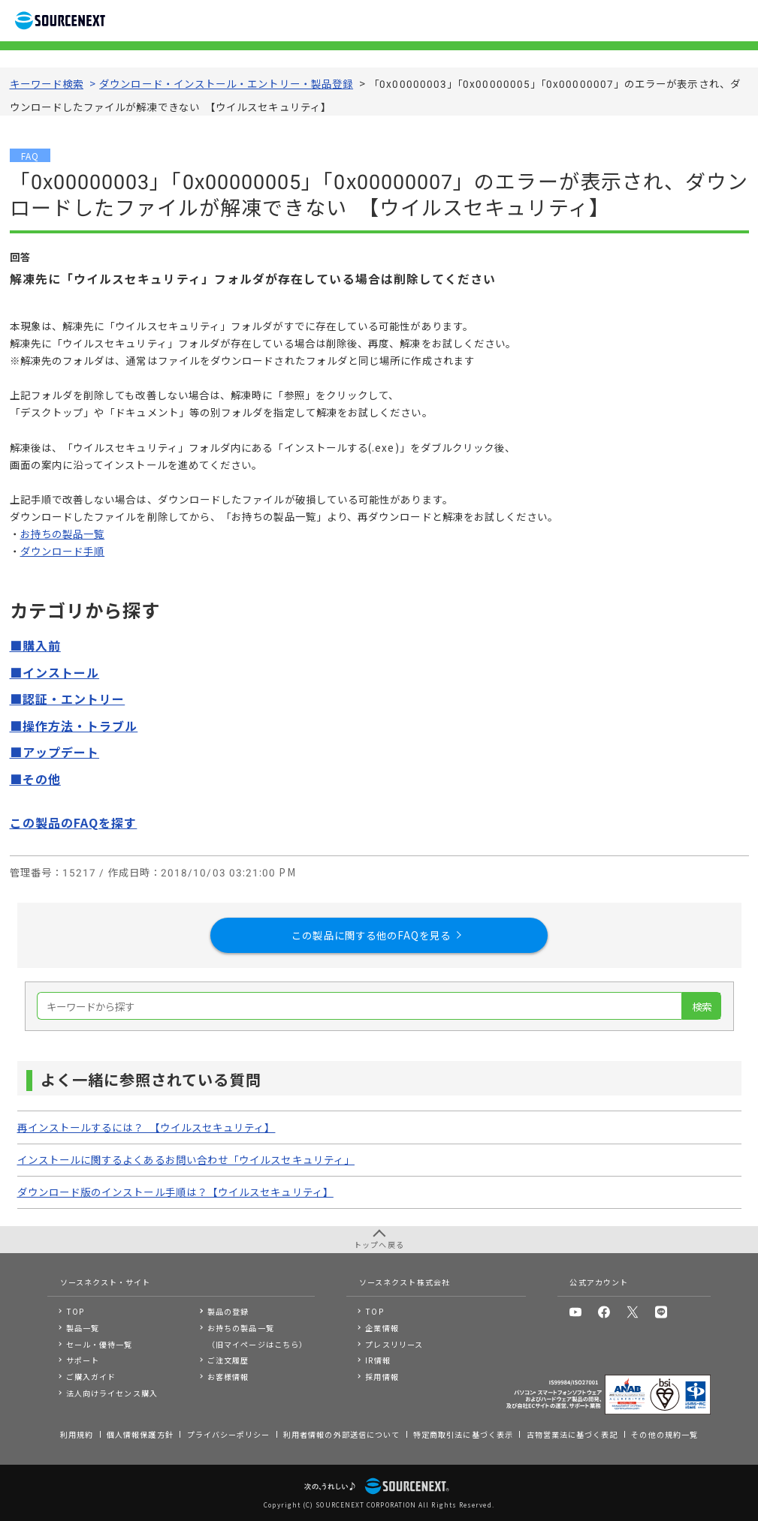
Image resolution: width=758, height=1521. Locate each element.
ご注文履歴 (228, 1360)
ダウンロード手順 (62, 550)
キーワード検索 (47, 83)
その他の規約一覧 (664, 1434)
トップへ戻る (378, 1244)
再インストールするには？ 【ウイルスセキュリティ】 (146, 1127)
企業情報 (381, 1327)
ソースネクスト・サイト (105, 1282)
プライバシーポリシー (228, 1434)
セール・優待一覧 (99, 1344)
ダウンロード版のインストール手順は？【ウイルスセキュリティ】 (175, 1191)
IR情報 (377, 1360)
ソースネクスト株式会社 (404, 1282)
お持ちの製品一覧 (62, 533)
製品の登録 (228, 1311)
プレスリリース (394, 1344)
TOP (75, 1311)
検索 (701, 1006)
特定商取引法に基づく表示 (463, 1434)
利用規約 (76, 1434)
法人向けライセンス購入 (112, 1393)
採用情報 (381, 1376)
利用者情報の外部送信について (341, 1434)
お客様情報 (228, 1376)
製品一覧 (82, 1327)
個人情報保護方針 (140, 1434)
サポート (82, 1360)
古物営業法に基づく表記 (572, 1434)
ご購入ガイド (91, 1376)
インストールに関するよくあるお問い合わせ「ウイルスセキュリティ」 (186, 1159)
